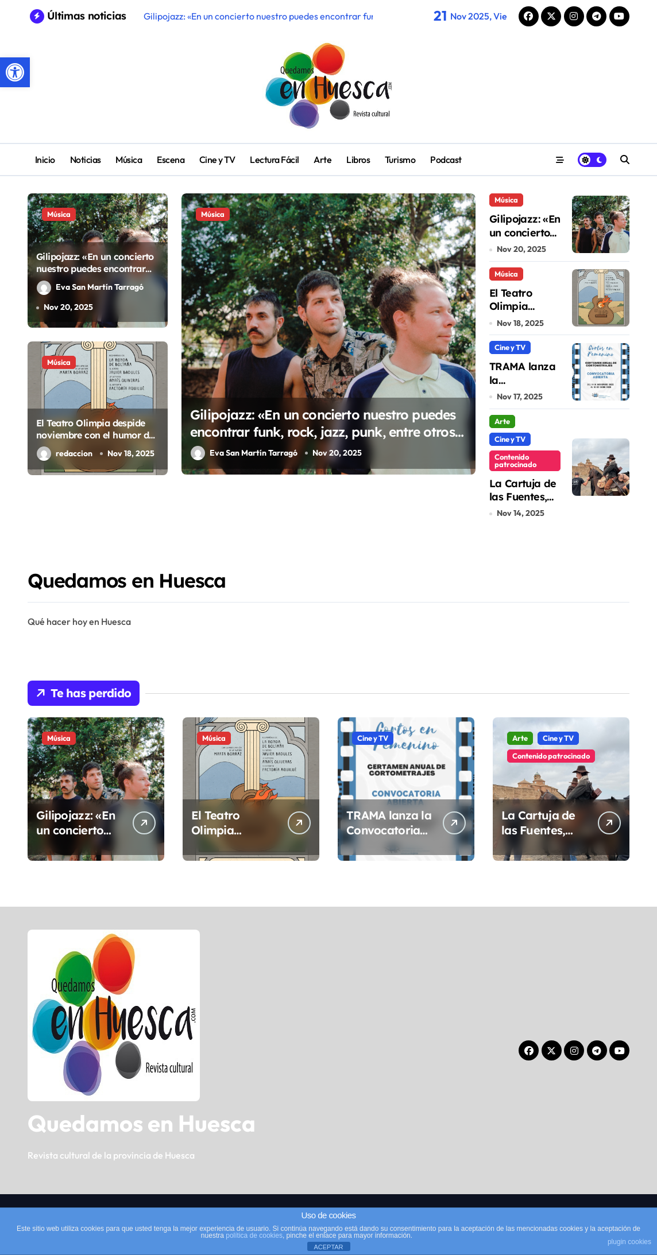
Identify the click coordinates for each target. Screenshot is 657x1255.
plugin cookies (629, 1242)
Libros (358, 159)
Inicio (45, 159)
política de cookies (254, 1235)
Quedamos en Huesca (142, 1123)
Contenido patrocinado (515, 460)
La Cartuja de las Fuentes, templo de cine (522, 503)
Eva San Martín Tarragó (90, 288)
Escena (170, 159)
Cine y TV (217, 159)
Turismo (400, 159)
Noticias (85, 159)
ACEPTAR (328, 1247)
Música (128, 159)
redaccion (64, 453)
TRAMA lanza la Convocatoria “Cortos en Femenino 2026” (389, 837)
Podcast (446, 159)
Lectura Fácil (274, 159)
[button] (15, 72)
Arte (322, 159)
